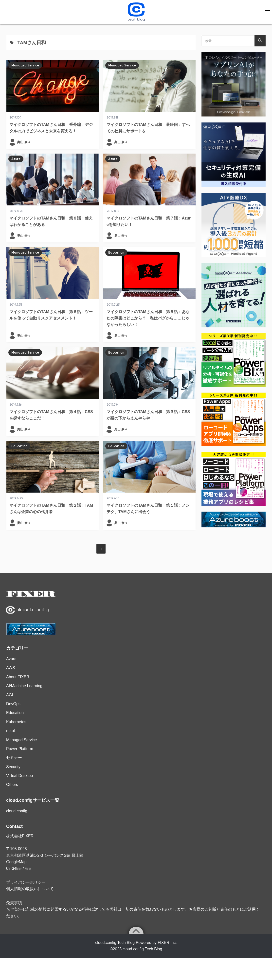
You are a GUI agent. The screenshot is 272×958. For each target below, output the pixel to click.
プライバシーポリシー (26, 882)
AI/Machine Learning (24, 686)
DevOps (13, 704)
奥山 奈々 (24, 142)
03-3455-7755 (18, 868)
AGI (9, 695)
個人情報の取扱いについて (30, 889)
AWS (10, 668)
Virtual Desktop (19, 776)
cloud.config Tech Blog (142, 949)
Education (116, 252)
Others (12, 784)
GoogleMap (16, 862)
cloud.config (16, 811)
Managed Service (25, 65)
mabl (10, 731)
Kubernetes (16, 722)
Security (13, 767)
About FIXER (17, 677)
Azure (15, 159)
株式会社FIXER (20, 836)
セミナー (14, 758)
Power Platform (19, 749)
